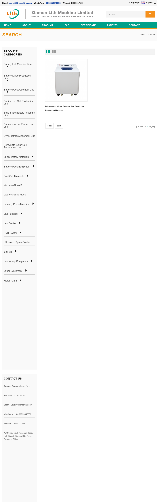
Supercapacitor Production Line (18, 125)
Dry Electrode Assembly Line (19, 135)
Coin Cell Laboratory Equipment (48, 410)
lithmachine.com (70, 492)
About (26, 25)
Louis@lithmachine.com (21, 321)
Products (6, 399)
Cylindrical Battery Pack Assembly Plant (52, 393)
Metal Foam (10, 280)
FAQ (67, 25)
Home (7, 25)
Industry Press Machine (16, 204)
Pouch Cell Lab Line (42, 404)
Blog (4, 410)
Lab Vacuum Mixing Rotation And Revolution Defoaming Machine (59, 98)
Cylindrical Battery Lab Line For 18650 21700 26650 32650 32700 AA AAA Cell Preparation (94, 427)
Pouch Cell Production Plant (46, 399)
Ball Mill (8, 251)
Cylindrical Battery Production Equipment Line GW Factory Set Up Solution (92, 451)
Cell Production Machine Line (107, 496)
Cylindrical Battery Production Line (49, 415)
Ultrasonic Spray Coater (17, 242)
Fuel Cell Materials (14, 176)
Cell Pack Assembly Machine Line (78, 496)
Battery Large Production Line (17, 76)
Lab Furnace (11, 213)
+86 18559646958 (52, 3)
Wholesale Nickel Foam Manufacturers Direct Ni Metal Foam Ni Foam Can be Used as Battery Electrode (93, 464)
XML (4, 421)
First (50, 116)
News (5, 404)
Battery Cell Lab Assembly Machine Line (137, 496)
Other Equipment (13, 271)
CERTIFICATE (88, 25)
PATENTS (112, 25)
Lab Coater (10, 223)
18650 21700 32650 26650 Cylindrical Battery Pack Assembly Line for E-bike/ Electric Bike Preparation (93, 397)
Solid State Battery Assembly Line (19, 113)
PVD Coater (10, 233)
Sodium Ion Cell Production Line (19, 102)
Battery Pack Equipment (17, 166)
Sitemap (6, 415)
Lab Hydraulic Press (15, 194)
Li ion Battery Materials (16, 157)
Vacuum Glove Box (14, 185)
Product (47, 25)
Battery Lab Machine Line (18, 64)
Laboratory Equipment (16, 261)
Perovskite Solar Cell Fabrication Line (15, 146)
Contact (134, 25)
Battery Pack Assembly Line (19, 89)
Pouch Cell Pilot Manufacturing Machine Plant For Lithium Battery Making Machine (94, 439)
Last (59, 116)
